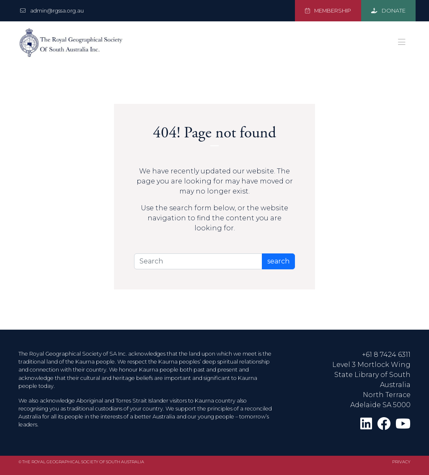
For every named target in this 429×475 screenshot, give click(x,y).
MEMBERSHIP (328, 11)
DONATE (388, 11)
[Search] (198, 261)
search (278, 261)
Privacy (401, 462)
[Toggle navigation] (402, 42)
